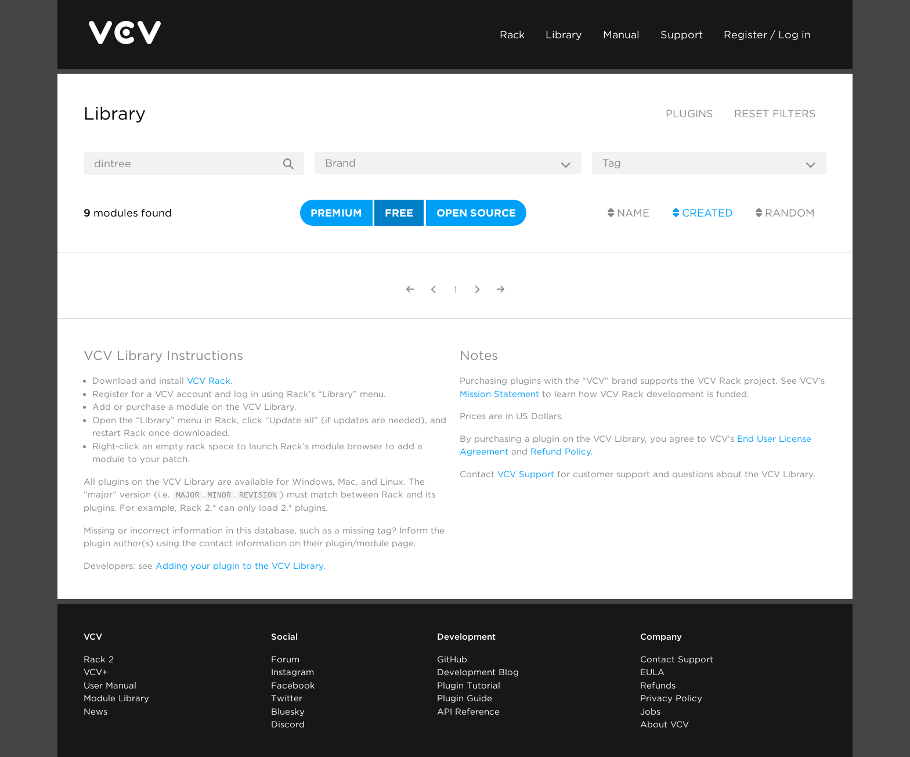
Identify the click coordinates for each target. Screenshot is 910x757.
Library (564, 34)
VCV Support (525, 474)
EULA (652, 672)
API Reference (468, 711)
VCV (93, 637)
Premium (336, 213)
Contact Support (676, 659)
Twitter (286, 698)
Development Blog (478, 672)
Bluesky (288, 711)
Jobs (650, 711)
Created (703, 213)
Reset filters (775, 113)
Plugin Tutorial (468, 685)
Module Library (116, 698)
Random (785, 213)
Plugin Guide (464, 698)
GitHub (452, 659)
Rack (512, 34)
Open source (476, 213)
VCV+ (95, 672)
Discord (288, 724)
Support (681, 34)
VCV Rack (208, 381)
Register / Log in (767, 34)
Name (628, 213)
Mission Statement (499, 394)
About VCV (664, 724)
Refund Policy (560, 451)
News (95, 711)
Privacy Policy (671, 698)
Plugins (689, 113)
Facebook (293, 685)
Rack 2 (99, 659)
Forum (285, 659)
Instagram (292, 672)
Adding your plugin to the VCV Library (239, 565)
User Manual (110, 685)
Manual (621, 34)
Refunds (658, 685)
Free (399, 213)
